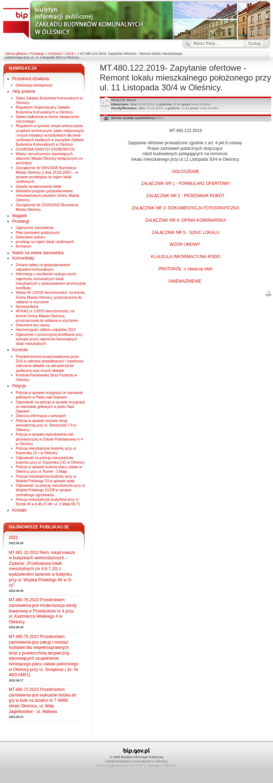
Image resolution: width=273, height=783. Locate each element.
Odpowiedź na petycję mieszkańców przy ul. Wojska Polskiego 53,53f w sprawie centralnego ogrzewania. (51, 490)
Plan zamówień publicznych (37, 233)
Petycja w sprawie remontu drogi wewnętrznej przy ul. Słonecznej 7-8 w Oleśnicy (46, 425)
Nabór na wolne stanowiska (38, 252)
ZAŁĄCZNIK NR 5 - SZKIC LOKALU (185, 232)
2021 (13, 537)
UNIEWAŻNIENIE (185, 281)
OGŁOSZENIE (185, 171)
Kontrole (20, 349)
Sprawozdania (27, 307)
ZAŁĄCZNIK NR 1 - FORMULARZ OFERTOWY (185, 183)
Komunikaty (23, 258)
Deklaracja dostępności (34, 85)
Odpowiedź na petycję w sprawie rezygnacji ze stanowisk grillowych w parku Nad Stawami (50, 407)
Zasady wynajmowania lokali (38, 186)
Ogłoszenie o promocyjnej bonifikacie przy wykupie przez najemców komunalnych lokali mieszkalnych (49, 339)
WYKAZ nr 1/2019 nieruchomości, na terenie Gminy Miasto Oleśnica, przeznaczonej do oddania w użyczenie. (47, 316)
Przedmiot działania (30, 78)
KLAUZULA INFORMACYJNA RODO (185, 256)
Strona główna (16, 53)
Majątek (19, 215)
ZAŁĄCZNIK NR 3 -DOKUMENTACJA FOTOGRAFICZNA (185, 208)
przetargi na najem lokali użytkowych (45, 242)
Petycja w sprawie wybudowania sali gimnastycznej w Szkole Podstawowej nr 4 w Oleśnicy (49, 439)
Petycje (19, 385)
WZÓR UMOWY (185, 244)
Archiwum (55, 53)
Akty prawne (23, 91)
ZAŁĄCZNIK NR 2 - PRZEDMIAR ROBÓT (185, 195)
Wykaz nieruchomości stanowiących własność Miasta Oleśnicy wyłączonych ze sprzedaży (49, 158)
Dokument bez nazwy (33, 325)
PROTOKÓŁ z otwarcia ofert (186, 268)
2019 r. (71, 53)
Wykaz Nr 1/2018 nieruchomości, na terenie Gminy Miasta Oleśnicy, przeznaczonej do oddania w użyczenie (50, 297)
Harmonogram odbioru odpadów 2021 (46, 330)
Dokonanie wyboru (30, 237)
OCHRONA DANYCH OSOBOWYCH (45, 149)
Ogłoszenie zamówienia (35, 228)
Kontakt (19, 510)
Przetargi (37, 53)
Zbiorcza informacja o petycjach (41, 416)
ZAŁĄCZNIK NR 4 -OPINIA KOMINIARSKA (185, 220)
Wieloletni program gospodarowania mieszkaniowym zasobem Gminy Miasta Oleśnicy (47, 195)
